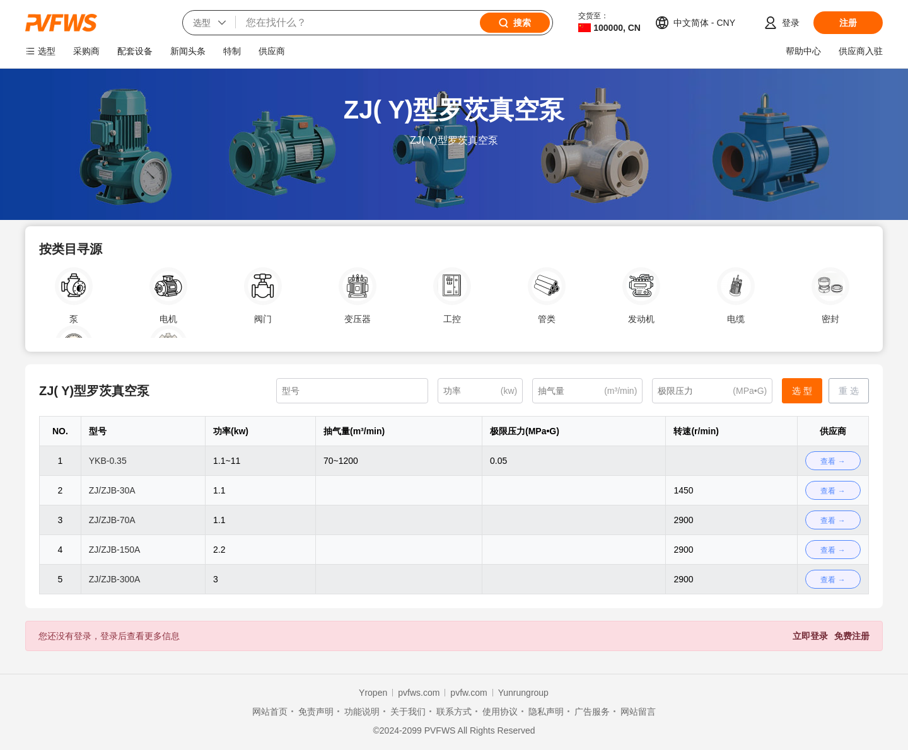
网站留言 (638, 712)
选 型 (802, 391)
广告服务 (592, 712)
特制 (232, 51)
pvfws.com (418, 693)
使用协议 (500, 712)
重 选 (849, 391)
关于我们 (408, 712)
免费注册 (852, 636)
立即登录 (810, 636)
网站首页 (270, 712)
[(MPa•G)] (712, 390)
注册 (848, 23)
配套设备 (135, 51)
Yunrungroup (523, 693)
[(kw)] (480, 390)
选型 (46, 51)
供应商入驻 (861, 51)
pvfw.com (468, 693)
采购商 (86, 51)
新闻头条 (188, 51)
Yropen (373, 693)
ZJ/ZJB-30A (112, 490)
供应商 (272, 51)
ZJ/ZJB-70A (112, 520)
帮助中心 (803, 51)
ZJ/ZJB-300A (115, 579)
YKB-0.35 (108, 461)
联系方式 (454, 712)
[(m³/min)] (587, 390)
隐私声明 (546, 712)
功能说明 (362, 712)
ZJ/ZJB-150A (115, 550)
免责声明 (316, 712)
